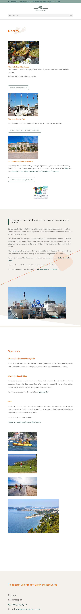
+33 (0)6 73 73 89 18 (17, 604)
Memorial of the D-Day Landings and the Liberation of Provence (35, 171)
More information (18, 88)
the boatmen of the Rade (47, 269)
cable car (15, 251)
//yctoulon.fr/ (42, 392)
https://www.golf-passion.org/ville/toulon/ (24, 422)
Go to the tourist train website (24, 130)
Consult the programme (21, 179)
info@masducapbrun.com (28, 609)
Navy (66, 168)
